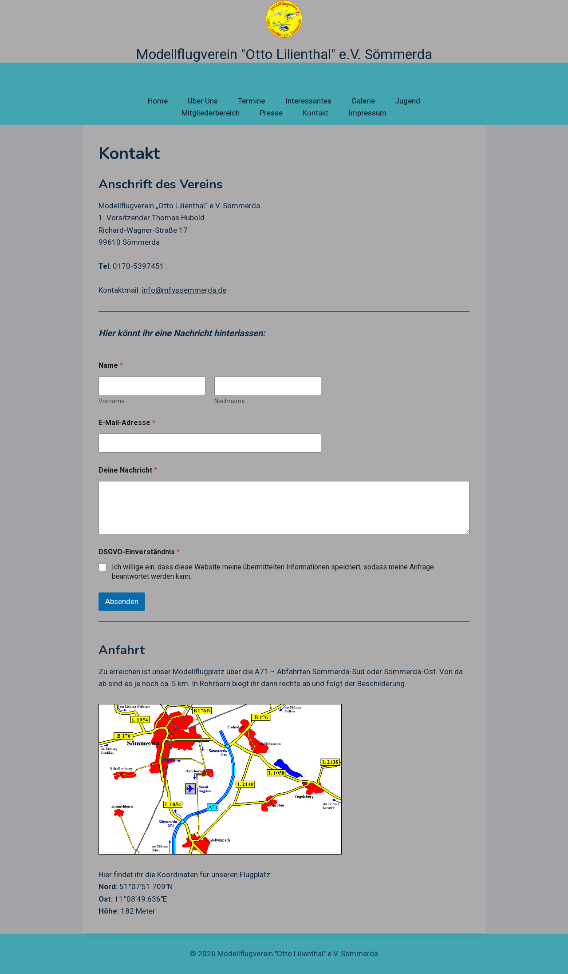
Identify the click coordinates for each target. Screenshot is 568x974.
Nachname (229, 401)
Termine (251, 100)
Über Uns (203, 100)
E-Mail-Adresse (127, 422)
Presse (271, 112)
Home (158, 100)
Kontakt (315, 112)
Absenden (121, 601)
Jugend (407, 100)
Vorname (112, 401)
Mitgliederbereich (210, 112)
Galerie (363, 100)
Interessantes (308, 100)
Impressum (367, 112)
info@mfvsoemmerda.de (184, 290)
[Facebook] (500, 954)
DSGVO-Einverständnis (139, 552)
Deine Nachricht (128, 470)
